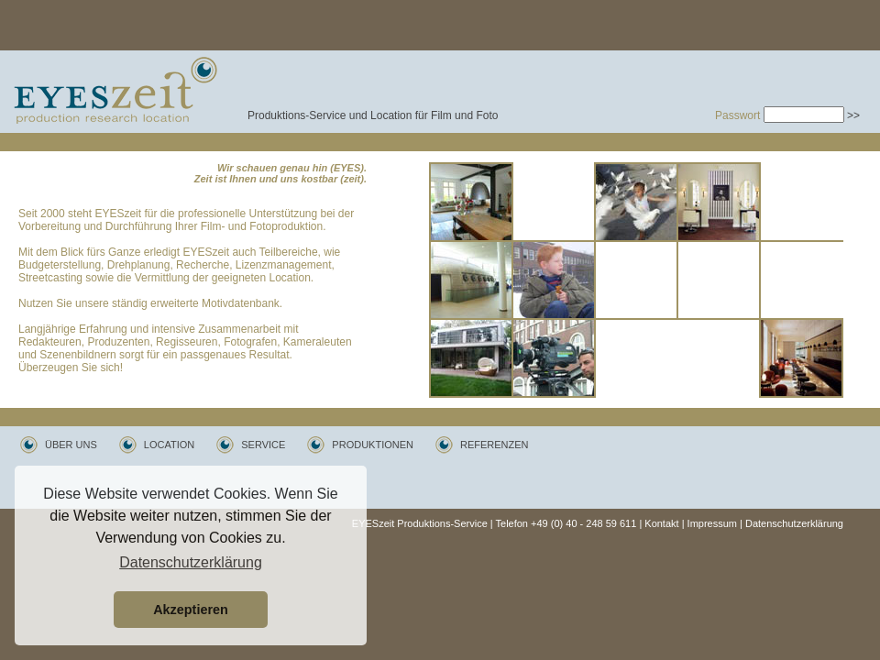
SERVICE (263, 444)
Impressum (712, 523)
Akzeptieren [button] (190, 609)
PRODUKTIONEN (372, 444)
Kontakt (661, 523)
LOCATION (169, 444)
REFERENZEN (494, 444)
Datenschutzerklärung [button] (190, 562)
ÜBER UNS (71, 444)
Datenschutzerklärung (794, 523)
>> (853, 115)
